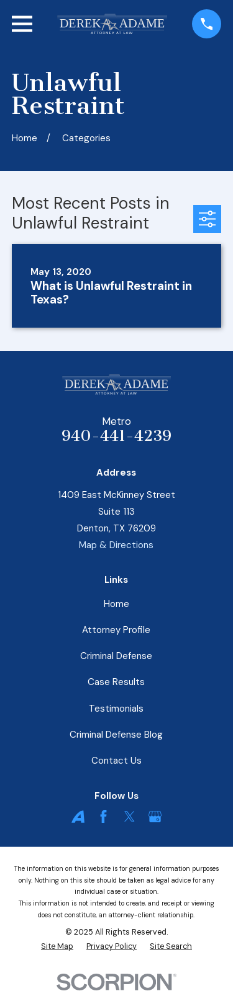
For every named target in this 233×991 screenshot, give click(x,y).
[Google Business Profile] (155, 816)
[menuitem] (57, 946)
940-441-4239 (116, 436)
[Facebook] (103, 816)
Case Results (116, 682)
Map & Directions (116, 545)
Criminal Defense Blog (116, 734)
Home (116, 604)
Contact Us (116, 760)
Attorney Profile (116, 630)
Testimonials (116, 708)
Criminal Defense (116, 656)
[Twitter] (129, 816)
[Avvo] (78, 816)
